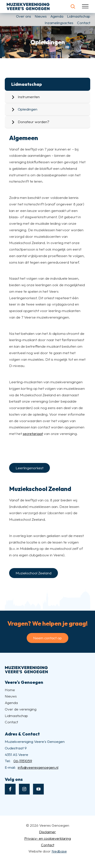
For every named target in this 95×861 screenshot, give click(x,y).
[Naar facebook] (10, 789)
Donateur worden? (33, 121)
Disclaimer (47, 832)
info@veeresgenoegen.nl (38, 767)
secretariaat (33, 433)
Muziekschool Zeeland (33, 573)
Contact (83, 22)
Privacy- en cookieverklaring (47, 838)
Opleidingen (27, 109)
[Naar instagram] (24, 789)
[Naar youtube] (38, 789)
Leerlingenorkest (29, 468)
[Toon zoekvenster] (73, 6)
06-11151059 (22, 761)
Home (10, 689)
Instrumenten (29, 96)
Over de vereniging (20, 709)
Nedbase (59, 851)
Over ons (23, 16)
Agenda (56, 16)
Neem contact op (47, 638)
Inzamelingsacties (59, 22)
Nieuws (41, 16)
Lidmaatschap (78, 16)
